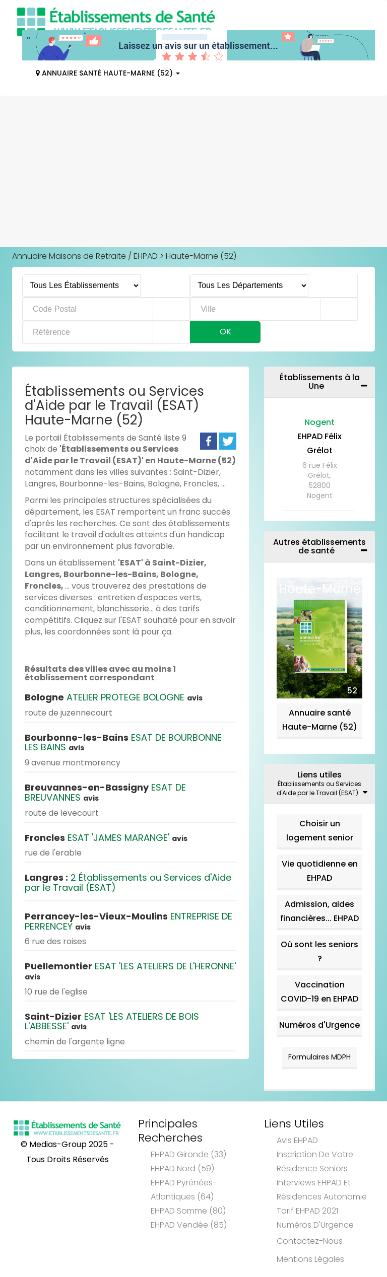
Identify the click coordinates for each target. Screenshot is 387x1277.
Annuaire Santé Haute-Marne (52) (108, 73)
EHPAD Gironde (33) (188, 1154)
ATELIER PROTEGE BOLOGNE (114, 697)
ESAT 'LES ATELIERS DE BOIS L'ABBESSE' (112, 1021)
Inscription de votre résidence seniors (315, 1161)
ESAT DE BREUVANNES (105, 792)
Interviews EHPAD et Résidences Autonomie (322, 1189)
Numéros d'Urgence (319, 1025)
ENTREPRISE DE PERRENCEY (128, 921)
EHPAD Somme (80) (188, 1211)
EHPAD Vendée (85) (189, 1225)
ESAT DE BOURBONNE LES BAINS (123, 742)
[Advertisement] (193, 171)
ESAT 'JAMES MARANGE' (106, 837)
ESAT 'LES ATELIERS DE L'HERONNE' (130, 971)
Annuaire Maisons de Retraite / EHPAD (85, 256)
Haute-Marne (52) (201, 256)
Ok (225, 331)
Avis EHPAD (297, 1140)
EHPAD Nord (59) (182, 1168)
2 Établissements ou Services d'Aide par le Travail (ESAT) (128, 882)
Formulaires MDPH (319, 1057)
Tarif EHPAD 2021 (307, 1211)
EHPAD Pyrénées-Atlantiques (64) (184, 1189)
